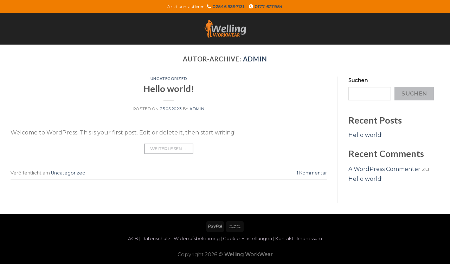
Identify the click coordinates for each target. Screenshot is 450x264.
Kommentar (312, 173)
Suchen (358, 80)
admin (255, 59)
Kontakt (284, 238)
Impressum (309, 238)
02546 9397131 (228, 6)
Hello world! (168, 88)
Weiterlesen (169, 148)
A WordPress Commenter (384, 169)
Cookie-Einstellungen (247, 238)
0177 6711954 (269, 6)
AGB (133, 238)
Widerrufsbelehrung (197, 238)
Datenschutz (156, 238)
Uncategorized (168, 78)
